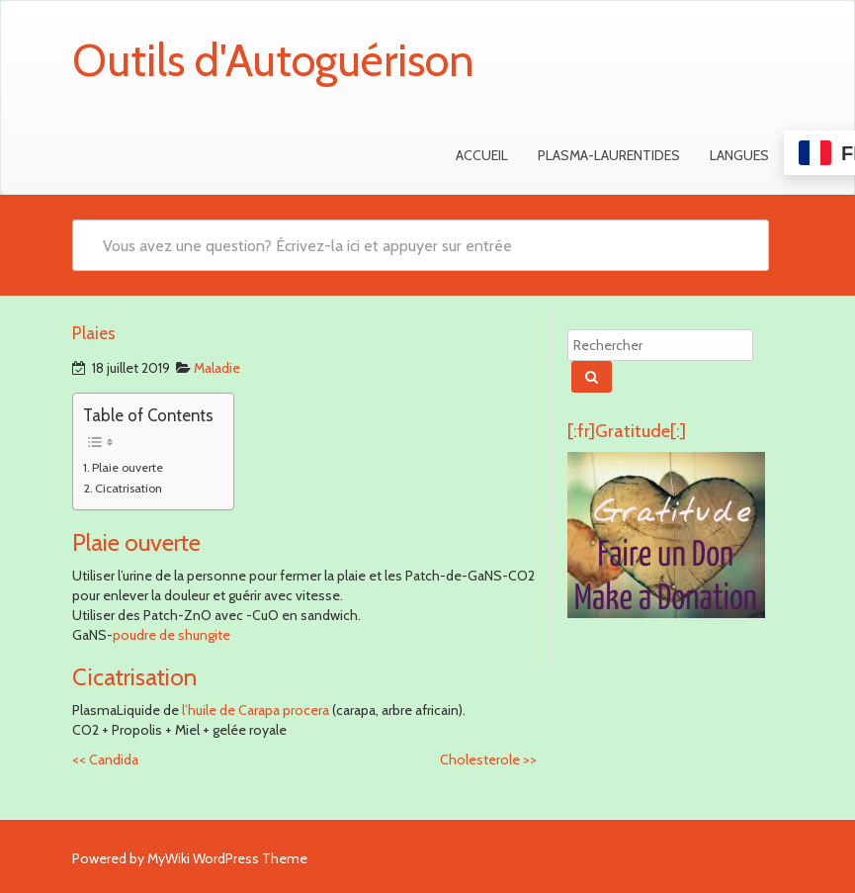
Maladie (217, 368)
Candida (105, 759)
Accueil (482, 155)
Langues (739, 155)
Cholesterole (488, 759)
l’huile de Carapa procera (254, 710)
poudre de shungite (171, 635)
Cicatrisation (128, 488)
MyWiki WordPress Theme (227, 858)
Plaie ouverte (127, 467)
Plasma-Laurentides (609, 155)
